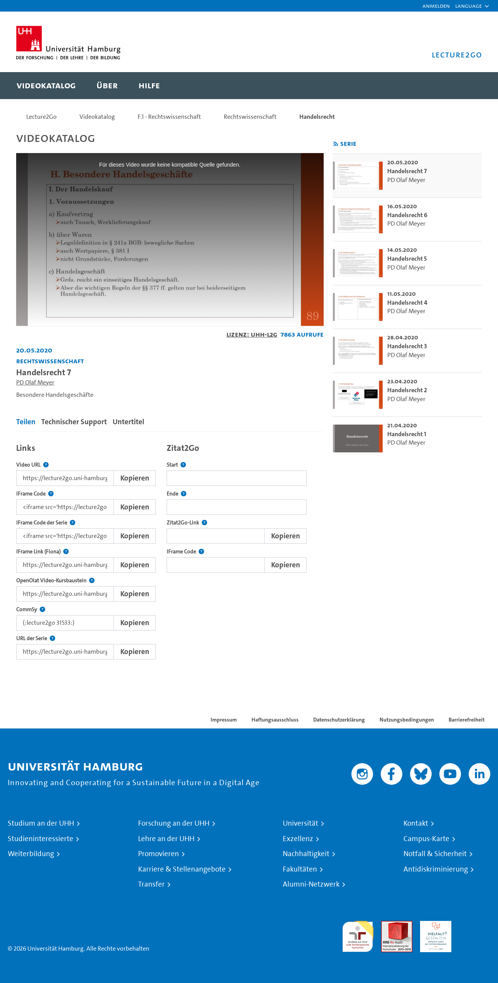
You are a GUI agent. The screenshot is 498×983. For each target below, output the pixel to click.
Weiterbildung (31, 854)
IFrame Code (35, 494)
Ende (176, 494)
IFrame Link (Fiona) (42, 552)
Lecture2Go (41, 117)
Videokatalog (97, 117)
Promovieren (158, 854)
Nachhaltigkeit (306, 854)
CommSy (30, 609)
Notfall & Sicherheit (435, 854)
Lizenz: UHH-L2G (251, 334)
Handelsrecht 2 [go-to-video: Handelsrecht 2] (407, 390)
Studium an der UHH (41, 823)
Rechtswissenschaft (250, 117)
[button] (468, 5)
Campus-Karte (426, 839)
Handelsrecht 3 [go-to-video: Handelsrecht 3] (407, 346)
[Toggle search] (468, 85)
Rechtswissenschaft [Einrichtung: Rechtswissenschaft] (50, 361)
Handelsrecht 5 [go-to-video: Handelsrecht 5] (407, 259)
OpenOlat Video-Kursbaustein (55, 581)
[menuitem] (46, 85)
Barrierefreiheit (466, 719)
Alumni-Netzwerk (311, 884)
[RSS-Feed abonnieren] (336, 144)
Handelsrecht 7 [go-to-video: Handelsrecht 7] (407, 171)
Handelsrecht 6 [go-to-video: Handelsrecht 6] (407, 215)
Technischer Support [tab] (74, 421)
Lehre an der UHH (166, 839)
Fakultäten (300, 869)
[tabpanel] (170, 549)
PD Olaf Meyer (35, 382)
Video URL (32, 465)
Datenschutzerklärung (339, 719)
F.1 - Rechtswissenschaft (169, 117)
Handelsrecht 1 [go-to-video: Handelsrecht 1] (406, 434)
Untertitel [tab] (128, 421)
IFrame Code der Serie (45, 523)
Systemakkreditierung (474, 925)
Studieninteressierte (40, 839)
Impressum (224, 719)
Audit (388, 925)
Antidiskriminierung (435, 869)
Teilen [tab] (25, 421)
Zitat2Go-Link (187, 523)
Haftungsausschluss (275, 719)
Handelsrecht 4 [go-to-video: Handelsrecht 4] (407, 302)
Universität (300, 823)
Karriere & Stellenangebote (182, 869)
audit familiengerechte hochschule (357, 934)
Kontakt (415, 823)
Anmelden (436, 6)
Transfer (151, 884)
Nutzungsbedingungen (407, 719)
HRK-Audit (433, 925)
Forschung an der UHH (173, 823)
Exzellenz (298, 839)
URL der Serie (35, 638)
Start (176, 465)
